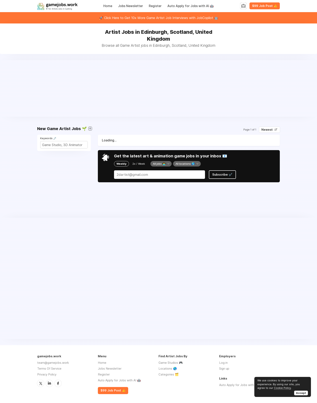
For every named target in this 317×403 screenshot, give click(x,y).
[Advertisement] (158, 88)
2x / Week (138, 163)
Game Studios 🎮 (170, 363)
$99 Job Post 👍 (264, 6)
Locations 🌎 (167, 368)
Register (155, 6)
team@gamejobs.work (53, 363)
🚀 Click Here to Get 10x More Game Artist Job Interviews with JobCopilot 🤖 (158, 18)
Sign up (224, 368)
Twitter (40, 383)
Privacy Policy (46, 374)
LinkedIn (49, 383)
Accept (301, 393)
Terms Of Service (49, 368)
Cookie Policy (282, 387)
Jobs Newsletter (130, 6)
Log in (223, 363)
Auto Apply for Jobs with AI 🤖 (190, 6)
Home (107, 6)
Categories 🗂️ (168, 374)
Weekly (121, 163)
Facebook (58, 383)
